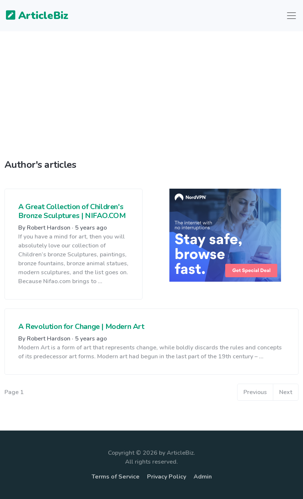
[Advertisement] (151, 101)
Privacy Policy (166, 477)
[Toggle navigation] (291, 15)
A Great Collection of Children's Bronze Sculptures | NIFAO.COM (71, 211)
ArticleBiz (32, 16)
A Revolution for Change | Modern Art (81, 327)
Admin (203, 477)
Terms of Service (116, 477)
